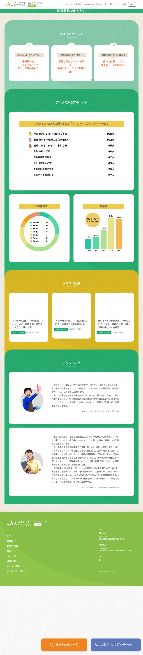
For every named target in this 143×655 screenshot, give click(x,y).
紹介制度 (11, 629)
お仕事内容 (12, 614)
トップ (10, 604)
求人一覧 (11, 624)
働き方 (10, 619)
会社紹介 (11, 609)
